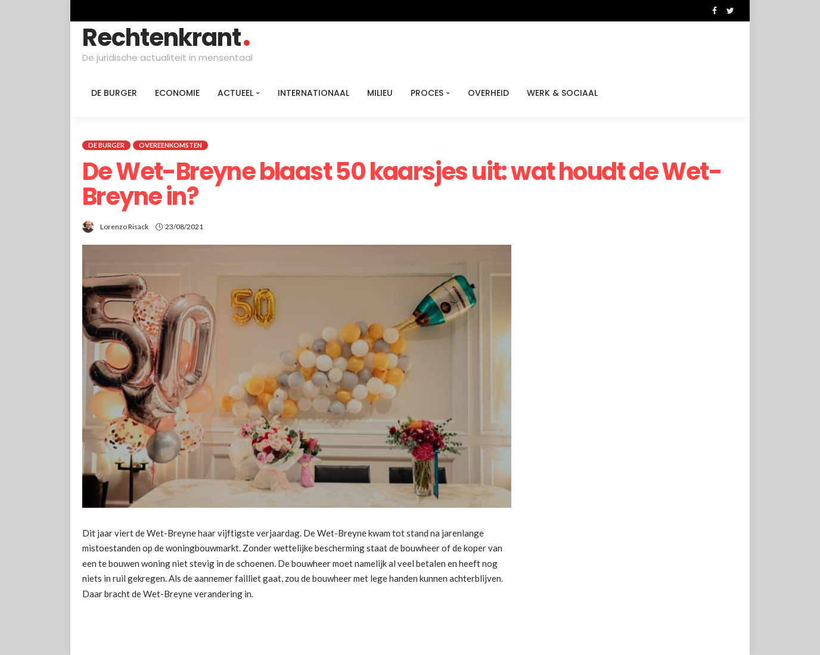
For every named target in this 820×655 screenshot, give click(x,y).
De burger (114, 93)
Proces (427, 93)
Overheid (488, 93)
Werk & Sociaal (562, 93)
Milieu (380, 93)
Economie (177, 93)
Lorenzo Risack (124, 226)
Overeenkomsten (170, 145)
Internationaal (313, 93)
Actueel (235, 93)
